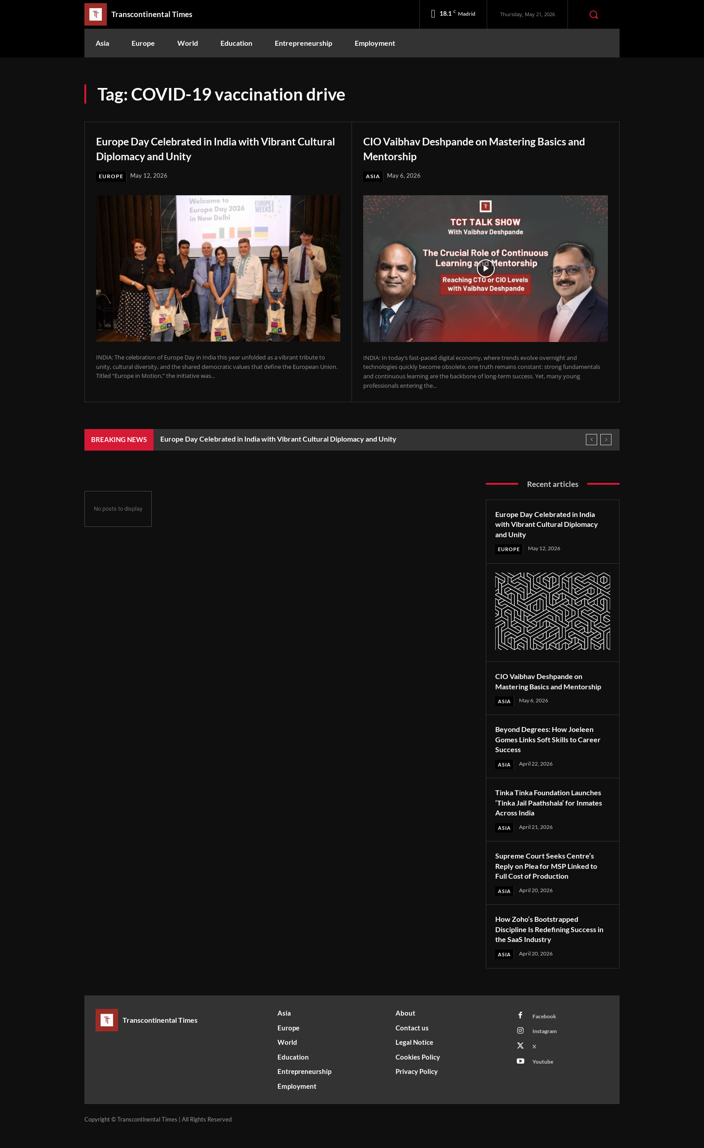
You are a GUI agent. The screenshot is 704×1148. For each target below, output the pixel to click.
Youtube (544, 1079)
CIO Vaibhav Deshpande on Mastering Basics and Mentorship (469, 147)
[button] (593, 14)
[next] (606, 440)
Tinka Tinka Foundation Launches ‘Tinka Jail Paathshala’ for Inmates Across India (551, 814)
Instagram (547, 1046)
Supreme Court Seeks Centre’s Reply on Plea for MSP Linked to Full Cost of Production (551, 878)
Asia (373, 176)
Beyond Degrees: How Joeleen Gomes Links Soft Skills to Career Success (550, 751)
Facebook (546, 1030)
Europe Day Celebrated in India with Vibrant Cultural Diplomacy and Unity (202, 147)
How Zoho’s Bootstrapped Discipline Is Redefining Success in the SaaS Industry (552, 941)
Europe (111, 176)
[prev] (591, 440)
